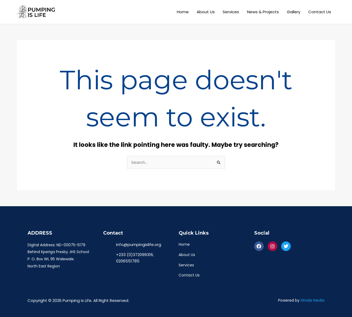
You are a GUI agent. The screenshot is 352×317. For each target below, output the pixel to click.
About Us (206, 12)
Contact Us (319, 12)
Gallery (293, 12)
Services (231, 12)
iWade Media (312, 300)
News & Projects (263, 12)
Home (183, 12)
